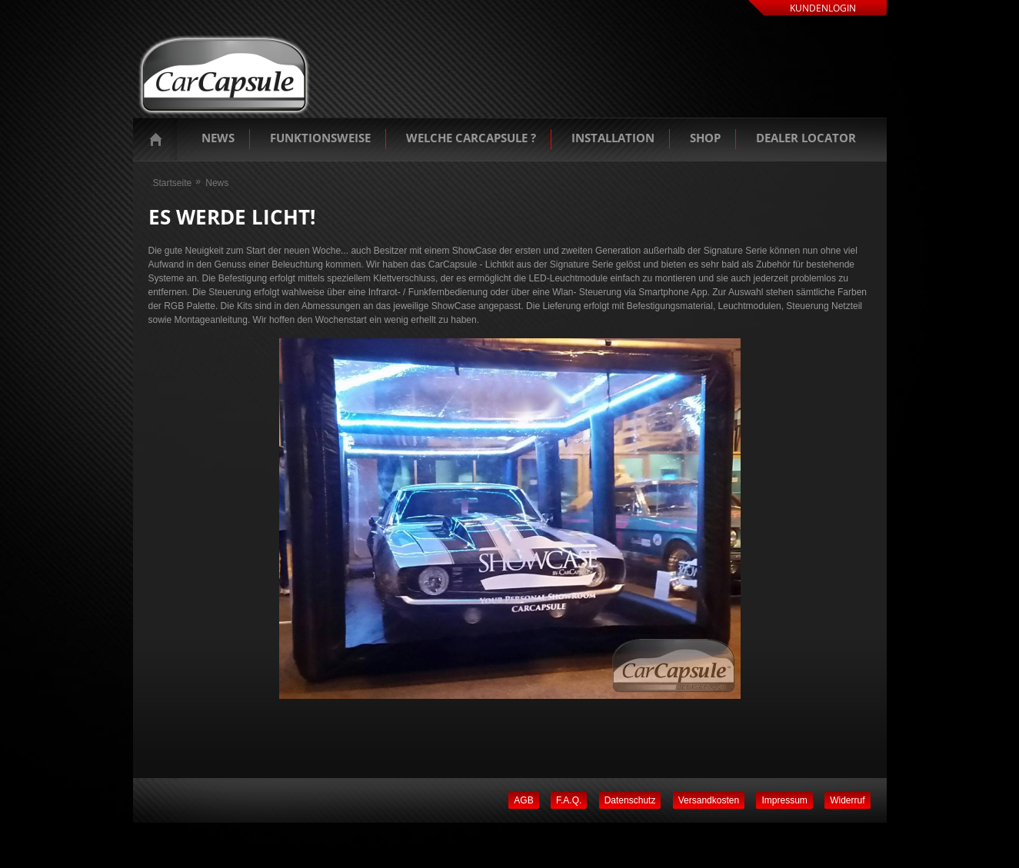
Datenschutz (630, 800)
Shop (705, 137)
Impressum (784, 800)
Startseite (159, 139)
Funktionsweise (320, 137)
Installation (612, 137)
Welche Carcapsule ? (471, 137)
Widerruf (847, 800)
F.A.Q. (568, 800)
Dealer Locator (806, 137)
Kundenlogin (823, 8)
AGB (523, 800)
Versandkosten (708, 800)
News (218, 137)
